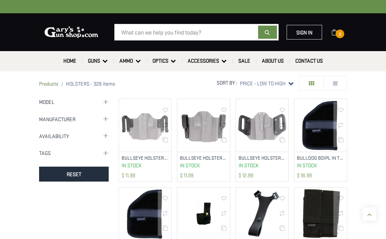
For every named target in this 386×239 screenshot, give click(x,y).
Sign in (304, 32)
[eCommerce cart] (338, 32)
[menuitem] (70, 61)
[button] (267, 83)
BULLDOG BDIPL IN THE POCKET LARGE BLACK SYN (320, 158)
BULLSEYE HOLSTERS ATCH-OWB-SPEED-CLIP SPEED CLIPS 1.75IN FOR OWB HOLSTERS (145, 158)
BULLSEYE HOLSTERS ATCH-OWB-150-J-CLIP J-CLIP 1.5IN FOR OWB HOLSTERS (203, 158)
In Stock (132, 165)
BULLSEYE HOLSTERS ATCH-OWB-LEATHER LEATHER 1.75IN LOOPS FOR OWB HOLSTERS (262, 158)
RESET (74, 174)
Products (48, 83)
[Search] (267, 32)
